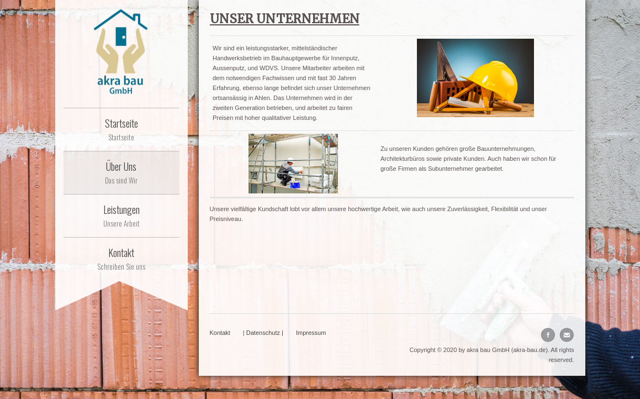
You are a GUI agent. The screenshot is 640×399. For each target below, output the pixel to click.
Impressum (311, 332)
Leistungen (121, 215)
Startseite (121, 129)
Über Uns (121, 172)
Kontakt (121, 258)
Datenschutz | (264, 332)
